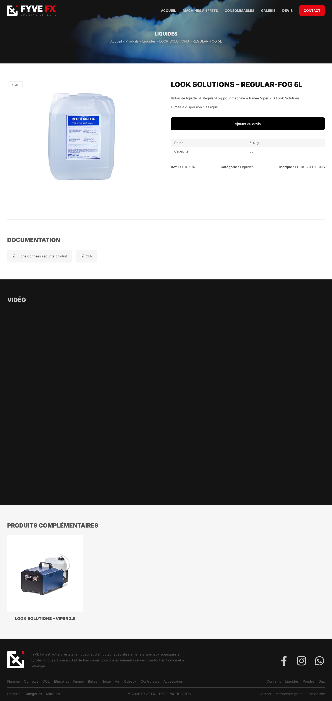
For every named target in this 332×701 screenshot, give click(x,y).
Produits (132, 41)
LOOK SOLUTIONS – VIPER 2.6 (45, 618)
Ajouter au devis (248, 124)
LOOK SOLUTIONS (310, 167)
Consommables (239, 10)
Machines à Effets (200, 10)
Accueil (168, 10)
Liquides (149, 41)
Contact (312, 10)
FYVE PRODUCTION (175, 694)
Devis (287, 10)
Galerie (268, 10)
